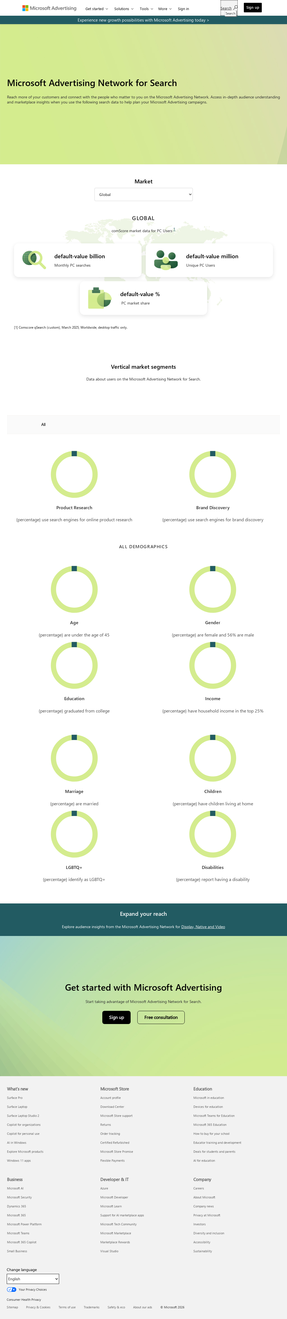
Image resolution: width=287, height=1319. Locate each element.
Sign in (183, 8)
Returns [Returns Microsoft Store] (105, 1124)
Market (143, 181)
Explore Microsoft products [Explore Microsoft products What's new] (25, 1151)
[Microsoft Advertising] (51, 7)
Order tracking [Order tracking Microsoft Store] (110, 1133)
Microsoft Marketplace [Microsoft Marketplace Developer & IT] (115, 1233)
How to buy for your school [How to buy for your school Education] (211, 1133)
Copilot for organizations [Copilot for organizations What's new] (24, 1124)
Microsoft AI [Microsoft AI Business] (15, 1188)
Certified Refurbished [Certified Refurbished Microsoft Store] (114, 1142)
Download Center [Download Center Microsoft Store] (112, 1106)
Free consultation (161, 1017)
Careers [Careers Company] (198, 1188)
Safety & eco (116, 1307)
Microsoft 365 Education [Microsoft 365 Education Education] (209, 1124)
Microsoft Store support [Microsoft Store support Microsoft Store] (116, 1115)
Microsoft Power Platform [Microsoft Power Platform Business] (24, 1224)
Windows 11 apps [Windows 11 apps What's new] (19, 1160)
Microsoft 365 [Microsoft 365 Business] (16, 1215)
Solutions (121, 8)
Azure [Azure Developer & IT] (104, 1188)
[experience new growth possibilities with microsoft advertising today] (143, 20)
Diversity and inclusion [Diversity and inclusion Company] (208, 1233)
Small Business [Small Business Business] (17, 1251)
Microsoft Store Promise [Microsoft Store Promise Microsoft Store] (116, 1151)
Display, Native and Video (203, 926)
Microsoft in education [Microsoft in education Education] (208, 1098)
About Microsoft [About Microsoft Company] (204, 1197)
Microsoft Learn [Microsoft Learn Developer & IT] (111, 1206)
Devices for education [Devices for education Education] (208, 1106)
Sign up (252, 7)
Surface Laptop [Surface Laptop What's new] (17, 1106)
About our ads (142, 1307)
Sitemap (12, 1307)
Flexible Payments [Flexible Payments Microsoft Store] (112, 1160)
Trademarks (91, 1307)
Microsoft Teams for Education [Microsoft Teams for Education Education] (214, 1115)
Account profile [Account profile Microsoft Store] (110, 1098)
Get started (94, 8)
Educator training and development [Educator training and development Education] (217, 1142)
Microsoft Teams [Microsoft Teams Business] (18, 1233)
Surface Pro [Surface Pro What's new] (14, 1098)
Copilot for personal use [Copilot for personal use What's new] (23, 1133)
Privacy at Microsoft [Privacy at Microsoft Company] (206, 1215)
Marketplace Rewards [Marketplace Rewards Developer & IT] (115, 1242)
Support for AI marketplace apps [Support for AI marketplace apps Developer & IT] (122, 1215)
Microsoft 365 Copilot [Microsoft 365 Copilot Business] (21, 1242)
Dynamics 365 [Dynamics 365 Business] (16, 1206)
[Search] (229, 7)
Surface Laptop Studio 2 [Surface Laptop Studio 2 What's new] (23, 1115)
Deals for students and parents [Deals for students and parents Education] (214, 1151)
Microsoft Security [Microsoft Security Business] (19, 1197)
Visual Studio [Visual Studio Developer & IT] (109, 1251)
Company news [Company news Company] (203, 1206)
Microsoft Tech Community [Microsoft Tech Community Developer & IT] (118, 1224)
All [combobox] (43, 424)
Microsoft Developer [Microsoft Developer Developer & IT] (114, 1197)
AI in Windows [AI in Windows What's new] (16, 1142)
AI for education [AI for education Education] (204, 1160)
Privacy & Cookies (38, 1307)
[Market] (143, 194)
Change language (22, 1269)
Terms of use (67, 1307)
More (162, 8)
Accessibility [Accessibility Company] (201, 1242)
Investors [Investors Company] (199, 1224)
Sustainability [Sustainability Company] (202, 1251)
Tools (144, 8)
